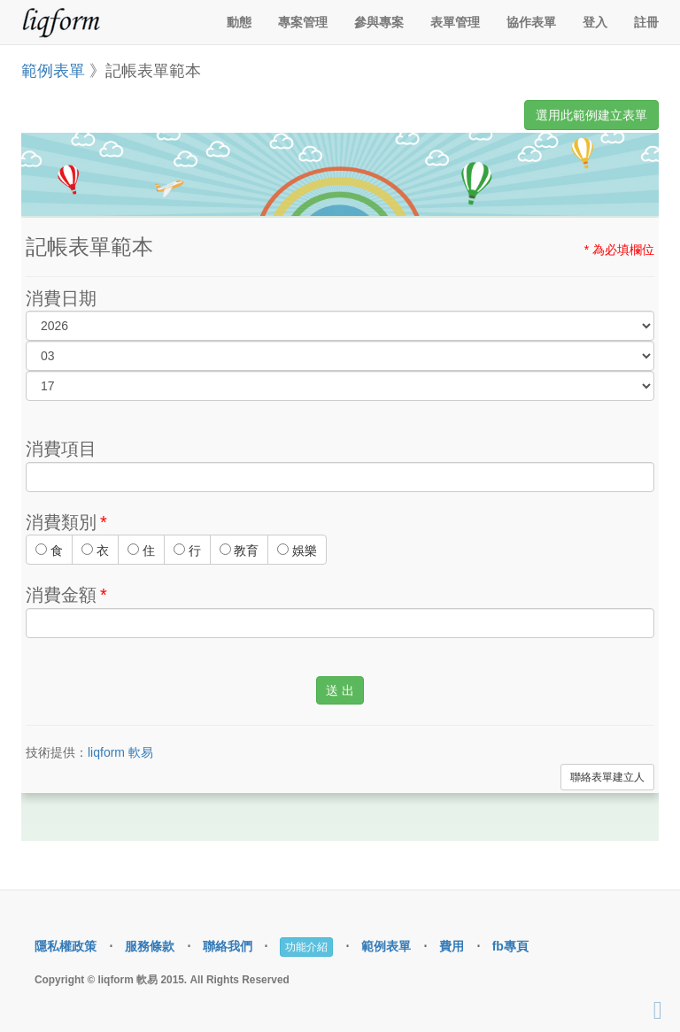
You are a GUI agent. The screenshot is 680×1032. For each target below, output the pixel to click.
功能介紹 (306, 947)
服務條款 (149, 946)
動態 (239, 22)
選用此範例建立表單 (591, 115)
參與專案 (379, 22)
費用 (451, 946)
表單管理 (455, 22)
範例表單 (53, 71)
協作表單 (531, 22)
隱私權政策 (66, 946)
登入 (595, 22)
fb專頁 (510, 946)
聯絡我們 (227, 946)
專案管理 (303, 22)
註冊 (646, 22)
